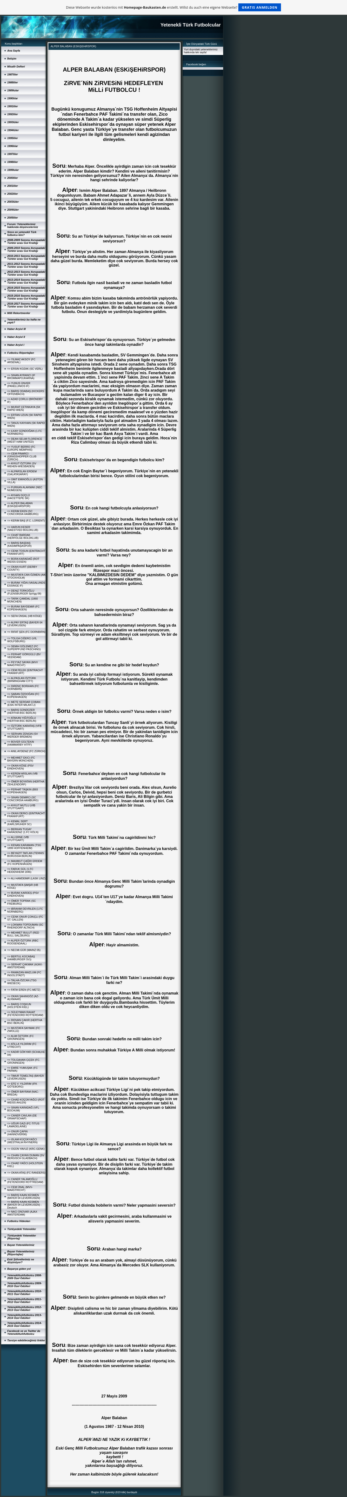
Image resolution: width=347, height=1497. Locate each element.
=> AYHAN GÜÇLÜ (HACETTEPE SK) (18, 497)
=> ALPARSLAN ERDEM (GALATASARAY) (22, 473)
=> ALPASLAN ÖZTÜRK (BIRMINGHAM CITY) (21, 679)
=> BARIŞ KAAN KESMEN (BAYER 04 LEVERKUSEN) (23, 1196)
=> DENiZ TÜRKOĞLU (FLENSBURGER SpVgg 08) (24, 592)
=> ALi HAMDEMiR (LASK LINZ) (26, 878)
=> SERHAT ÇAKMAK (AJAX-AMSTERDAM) (25, 966)
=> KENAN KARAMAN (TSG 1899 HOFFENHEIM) (24, 846)
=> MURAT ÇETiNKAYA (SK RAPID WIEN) (23, 408)
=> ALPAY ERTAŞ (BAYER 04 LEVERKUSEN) (24, 624)
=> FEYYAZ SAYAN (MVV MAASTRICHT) (22, 664)
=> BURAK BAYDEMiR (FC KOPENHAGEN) (23, 608)
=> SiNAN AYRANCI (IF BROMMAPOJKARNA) (21, 377)
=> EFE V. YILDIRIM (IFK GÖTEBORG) (22, 1085)
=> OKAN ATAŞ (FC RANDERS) (26, 1172)
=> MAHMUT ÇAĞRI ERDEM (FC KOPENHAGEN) (24, 862)
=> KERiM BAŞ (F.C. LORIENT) (26, 520)
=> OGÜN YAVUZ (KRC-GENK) (26, 1148)
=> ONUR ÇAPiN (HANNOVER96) (17, 1133)
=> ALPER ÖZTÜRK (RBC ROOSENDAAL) (23, 942)
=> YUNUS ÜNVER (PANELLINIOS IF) (18, 385)
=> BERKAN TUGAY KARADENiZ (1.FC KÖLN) (23, 831)
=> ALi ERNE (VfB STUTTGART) (18, 839)
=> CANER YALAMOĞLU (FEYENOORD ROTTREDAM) (25, 1180)
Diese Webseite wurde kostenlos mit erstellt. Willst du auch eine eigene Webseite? (173, 7)
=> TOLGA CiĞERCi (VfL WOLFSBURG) (22, 640)
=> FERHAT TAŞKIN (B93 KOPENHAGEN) (22, 791)
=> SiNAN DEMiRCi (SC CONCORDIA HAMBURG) (23, 799)
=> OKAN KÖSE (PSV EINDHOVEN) (20, 767)
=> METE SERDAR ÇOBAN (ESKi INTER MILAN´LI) (23, 703)
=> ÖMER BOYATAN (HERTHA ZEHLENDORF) (25, 783)
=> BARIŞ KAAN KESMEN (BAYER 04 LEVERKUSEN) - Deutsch (24, 1204)
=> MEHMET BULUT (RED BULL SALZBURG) (23, 934)
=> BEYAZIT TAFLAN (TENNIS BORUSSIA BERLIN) (25, 854)
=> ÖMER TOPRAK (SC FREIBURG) (21, 902)
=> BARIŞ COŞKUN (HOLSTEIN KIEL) (19, 1006)
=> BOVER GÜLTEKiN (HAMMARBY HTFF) (20, 743)
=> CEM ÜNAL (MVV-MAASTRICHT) (20, 1188)
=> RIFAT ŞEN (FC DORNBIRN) (26, 631)
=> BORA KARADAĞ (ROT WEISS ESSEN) (23, 560)
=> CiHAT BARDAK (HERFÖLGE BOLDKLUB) (23, 536)
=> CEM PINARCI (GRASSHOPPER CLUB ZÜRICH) (21, 456)
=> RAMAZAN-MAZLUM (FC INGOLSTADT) (24, 974)
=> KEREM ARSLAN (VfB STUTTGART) (22, 775)
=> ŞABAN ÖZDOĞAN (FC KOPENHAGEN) (23, 695)
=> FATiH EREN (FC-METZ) (23, 989)
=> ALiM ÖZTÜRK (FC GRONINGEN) (20, 1037)
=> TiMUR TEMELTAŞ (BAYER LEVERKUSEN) (25, 1077)
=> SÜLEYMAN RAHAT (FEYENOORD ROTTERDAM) (25, 1013)
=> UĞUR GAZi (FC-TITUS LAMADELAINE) (23, 1125)
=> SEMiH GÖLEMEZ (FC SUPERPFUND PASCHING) (24, 648)
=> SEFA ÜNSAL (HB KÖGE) (24, 616)
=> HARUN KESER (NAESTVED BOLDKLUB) (22, 528)
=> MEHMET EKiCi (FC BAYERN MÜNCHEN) (21, 759)
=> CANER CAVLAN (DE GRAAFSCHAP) (22, 1117)
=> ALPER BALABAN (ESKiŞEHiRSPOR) (20, 505)
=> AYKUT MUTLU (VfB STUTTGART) (21, 807)
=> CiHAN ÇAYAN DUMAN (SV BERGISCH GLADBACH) (25, 1157)
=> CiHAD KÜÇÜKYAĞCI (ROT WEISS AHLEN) (25, 1101)
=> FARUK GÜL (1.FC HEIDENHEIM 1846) (20, 870)
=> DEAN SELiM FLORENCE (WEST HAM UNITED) (24, 440)
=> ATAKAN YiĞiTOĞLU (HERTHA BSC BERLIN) (21, 719)
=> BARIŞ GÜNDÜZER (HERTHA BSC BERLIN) (21, 711)
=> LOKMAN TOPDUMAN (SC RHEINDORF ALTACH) (25, 926)
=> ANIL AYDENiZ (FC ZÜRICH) (26, 751)
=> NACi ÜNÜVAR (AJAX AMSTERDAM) (22, 1213)
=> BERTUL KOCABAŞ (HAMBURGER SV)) (21, 958)
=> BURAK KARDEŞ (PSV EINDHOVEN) (23, 894)
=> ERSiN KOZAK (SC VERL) (25, 368)
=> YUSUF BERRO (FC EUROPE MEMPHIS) (21, 448)
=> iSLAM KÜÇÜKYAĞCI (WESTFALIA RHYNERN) (22, 1141)
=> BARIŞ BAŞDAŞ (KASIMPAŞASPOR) (19, 544)
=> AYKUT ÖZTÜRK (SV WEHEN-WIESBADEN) (21, 465)
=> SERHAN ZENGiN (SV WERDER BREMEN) (22, 735)
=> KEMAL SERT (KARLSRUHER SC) (19, 823)
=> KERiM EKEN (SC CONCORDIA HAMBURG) (23, 512)
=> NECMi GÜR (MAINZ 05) (23, 950)
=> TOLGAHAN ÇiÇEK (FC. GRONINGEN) (23, 1061)
